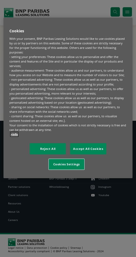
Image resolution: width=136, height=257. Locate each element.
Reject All (48, 149)
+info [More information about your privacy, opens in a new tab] (14, 134)
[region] (68, 98)
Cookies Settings (66, 164)
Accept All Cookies (88, 149)
